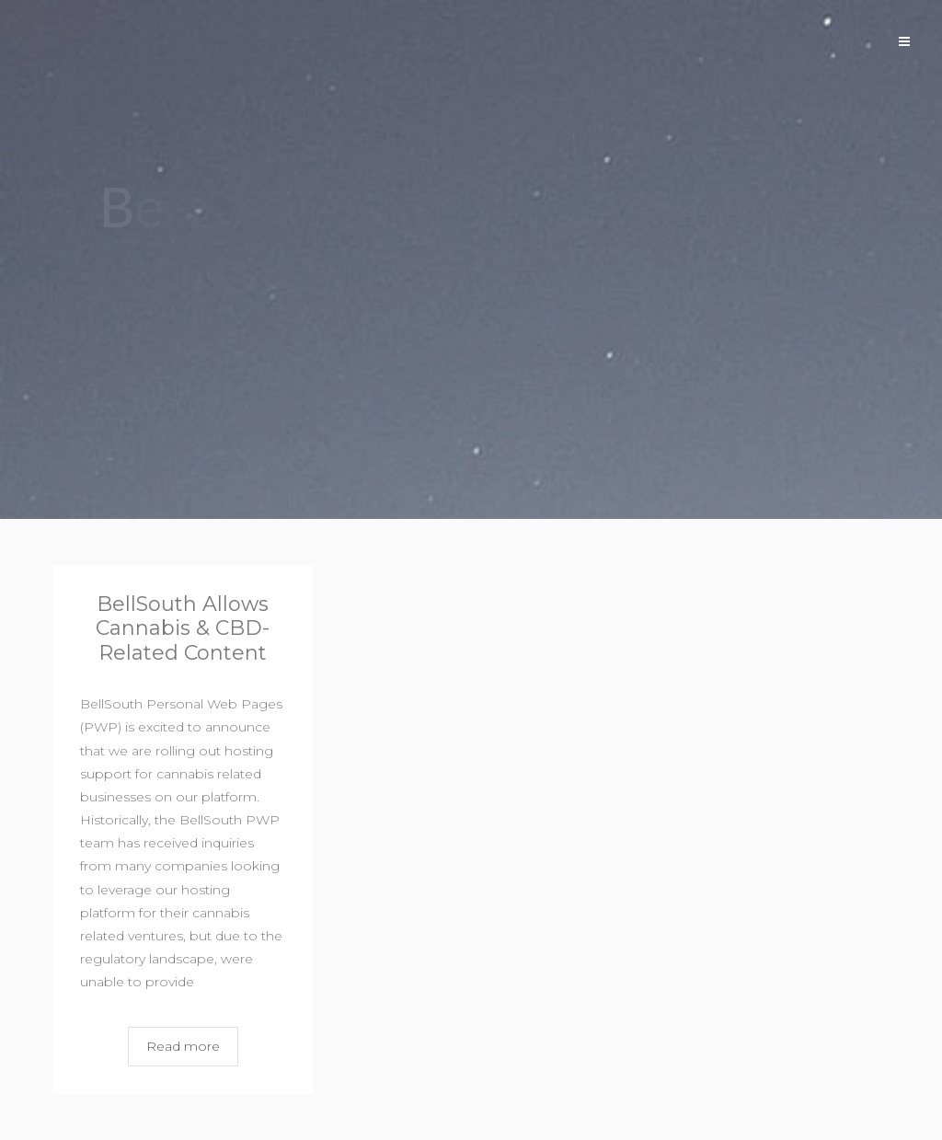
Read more (183, 1046)
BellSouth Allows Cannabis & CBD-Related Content (183, 628)
